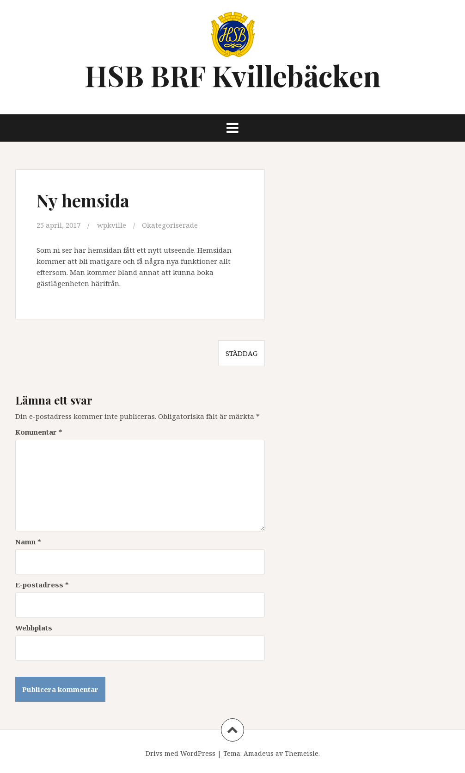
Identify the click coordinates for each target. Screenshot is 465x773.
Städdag (241, 353)
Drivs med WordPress (180, 753)
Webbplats (33, 627)
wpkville (111, 225)
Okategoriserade (170, 225)
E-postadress (42, 584)
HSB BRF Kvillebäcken (233, 75)
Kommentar (38, 431)
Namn (28, 541)
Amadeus (259, 753)
